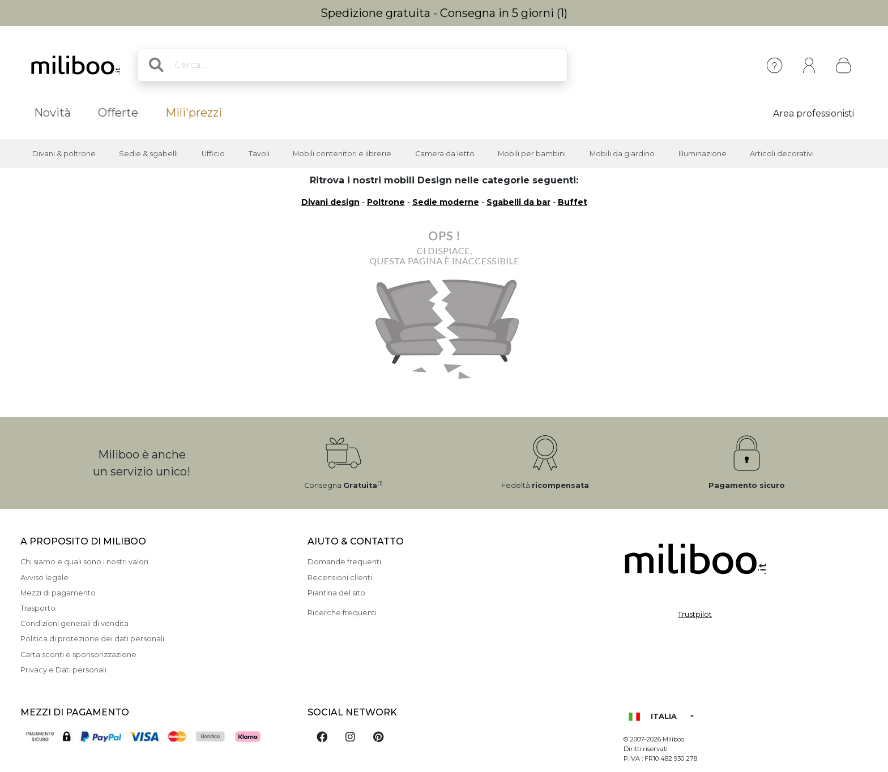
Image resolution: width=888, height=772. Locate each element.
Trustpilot (695, 614)
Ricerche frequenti (342, 612)
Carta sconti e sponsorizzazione (78, 654)
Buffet (572, 202)
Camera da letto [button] (445, 153)
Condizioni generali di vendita (74, 623)
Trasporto (38, 608)
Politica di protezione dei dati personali (92, 638)
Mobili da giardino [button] (622, 153)
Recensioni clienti (340, 577)
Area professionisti (813, 113)
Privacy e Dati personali (63, 670)
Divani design (330, 202)
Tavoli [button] (259, 153)
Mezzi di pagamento (58, 593)
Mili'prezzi (193, 112)
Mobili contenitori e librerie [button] (342, 153)
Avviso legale (44, 577)
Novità (52, 112)
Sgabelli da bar (518, 202)
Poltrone (386, 202)
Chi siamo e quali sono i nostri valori (84, 561)
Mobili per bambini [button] (532, 153)
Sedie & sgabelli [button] (148, 153)
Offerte (118, 112)
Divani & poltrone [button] (64, 153)
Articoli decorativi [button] (782, 153)
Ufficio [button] (213, 153)
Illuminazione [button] (702, 153)
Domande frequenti (344, 561)
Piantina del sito (336, 593)
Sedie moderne (445, 202)
